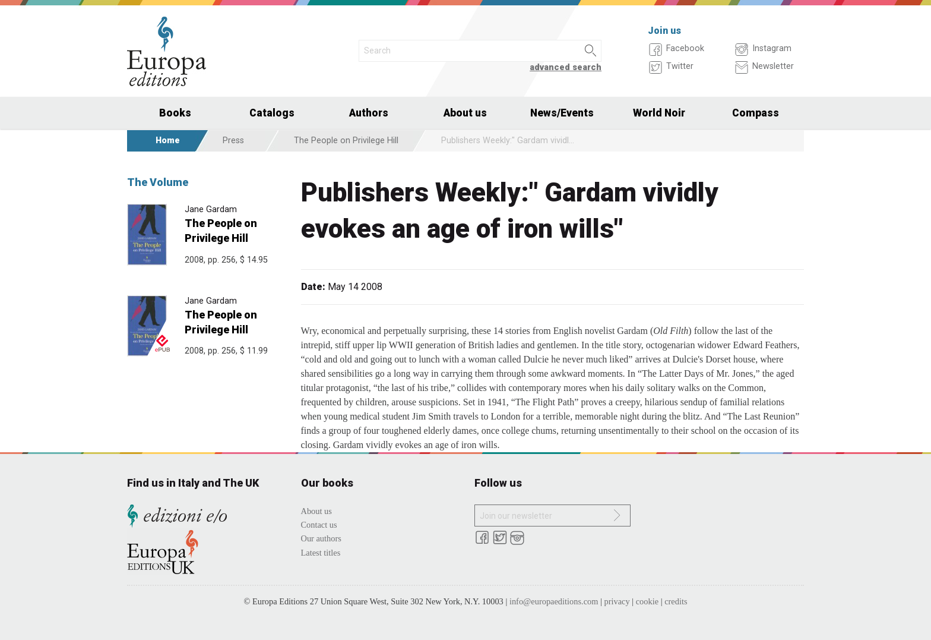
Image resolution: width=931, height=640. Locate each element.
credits (675, 601)
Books (175, 113)
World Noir (659, 113)
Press (233, 140)
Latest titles (321, 552)
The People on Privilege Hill (346, 140)
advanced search (565, 67)
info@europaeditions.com (553, 601)
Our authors (321, 538)
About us (465, 113)
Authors (368, 113)
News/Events (562, 113)
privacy (617, 601)
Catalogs (271, 113)
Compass (755, 113)
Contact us (319, 524)
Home (168, 140)
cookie (647, 601)
